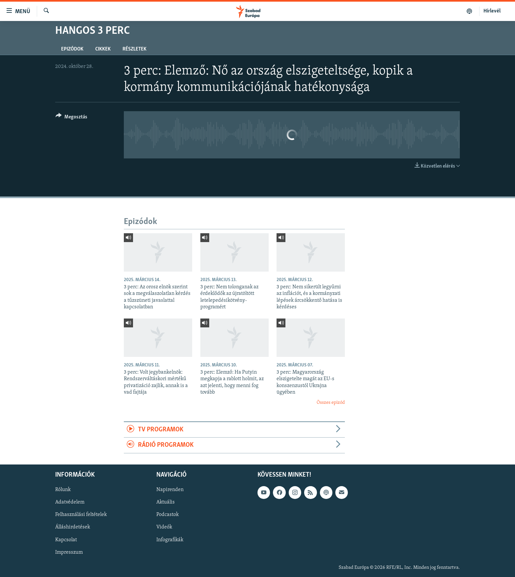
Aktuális (165, 502)
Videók (164, 527)
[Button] (71, 118)
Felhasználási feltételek (81, 514)
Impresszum (69, 552)
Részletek (134, 49)
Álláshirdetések (72, 527)
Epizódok (72, 49)
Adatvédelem (69, 502)
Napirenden (170, 489)
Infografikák (169, 539)
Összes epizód (331, 402)
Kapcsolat (66, 539)
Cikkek (103, 49)
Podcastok (167, 514)
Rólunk (63, 489)
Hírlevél (492, 11)
